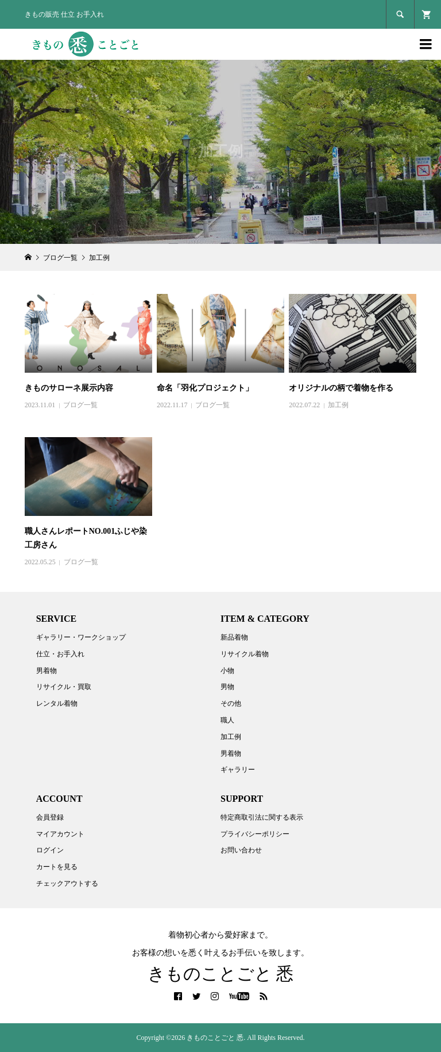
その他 (230, 703)
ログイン (50, 850)
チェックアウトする (67, 883)
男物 (227, 687)
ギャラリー (237, 770)
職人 (227, 720)
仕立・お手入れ (60, 654)
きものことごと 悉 (221, 973)
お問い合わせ (241, 850)
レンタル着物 (57, 703)
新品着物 (234, 637)
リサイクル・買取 (63, 687)
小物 (227, 671)
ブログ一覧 (80, 405)
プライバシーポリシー (254, 834)
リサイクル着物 (244, 654)
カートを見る (57, 867)
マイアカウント (60, 834)
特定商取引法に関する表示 (261, 817)
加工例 (338, 405)
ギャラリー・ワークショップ (81, 637)
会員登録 (50, 817)
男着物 (46, 671)
